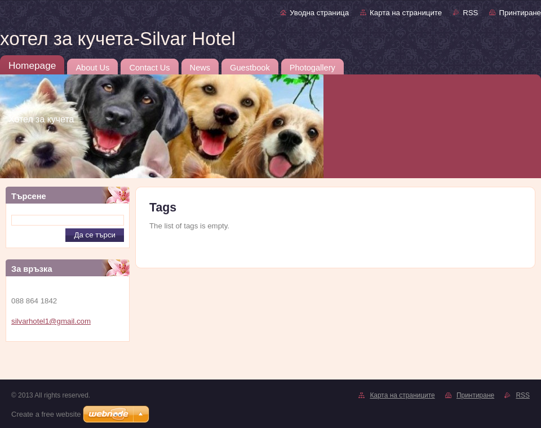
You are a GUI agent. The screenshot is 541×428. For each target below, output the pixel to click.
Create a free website (46, 414)
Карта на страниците (406, 12)
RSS (470, 12)
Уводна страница (319, 12)
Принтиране (520, 12)
